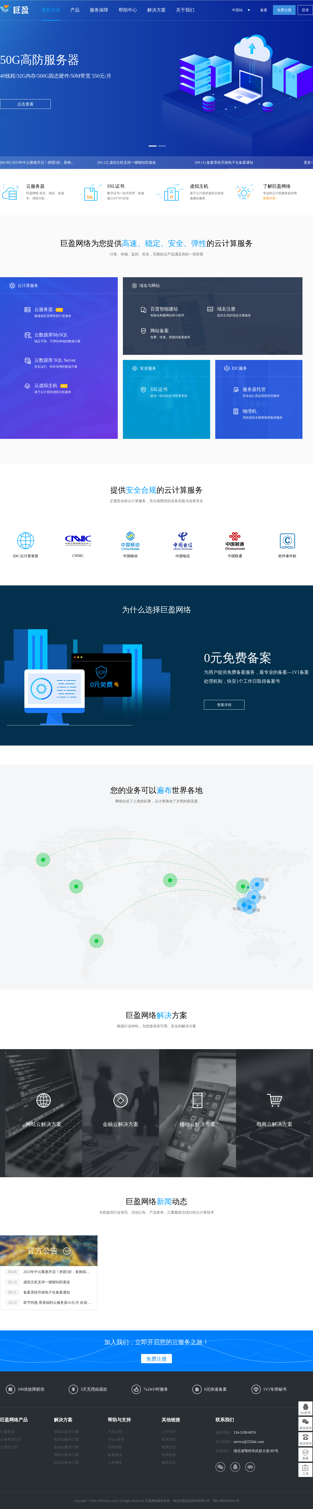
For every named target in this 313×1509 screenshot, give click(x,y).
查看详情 (224, 705)
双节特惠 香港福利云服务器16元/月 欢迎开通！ (57, 1303)
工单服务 (115, 1462)
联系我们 (169, 1439)
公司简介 (169, 1432)
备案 (263, 10)
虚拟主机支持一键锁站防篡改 (126, 162)
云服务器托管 (11, 1439)
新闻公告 (169, 1447)
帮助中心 (128, 10)
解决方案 (156, 10)
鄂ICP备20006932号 (226, 1501)
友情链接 (169, 1455)
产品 (75, 10)
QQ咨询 (305, 1412)
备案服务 (115, 1455)
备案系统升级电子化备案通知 (224, 162)
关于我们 (185, 10)
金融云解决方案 (66, 1447)
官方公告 (42, 1250)
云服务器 (7, 1432)
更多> (308, 162)
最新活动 (51, 10)
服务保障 (99, 10)
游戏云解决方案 (66, 1432)
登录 (305, 10)
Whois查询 (116, 1439)
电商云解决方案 (66, 1439)
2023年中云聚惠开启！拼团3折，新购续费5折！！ (38, 162)
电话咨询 (305, 1443)
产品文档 (115, 1432)
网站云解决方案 (66, 1455)
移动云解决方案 (66, 1462)
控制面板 (115, 1447)
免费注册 (284, 10)
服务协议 (169, 1462)
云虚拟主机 (9, 1447)
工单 (305, 1473)
